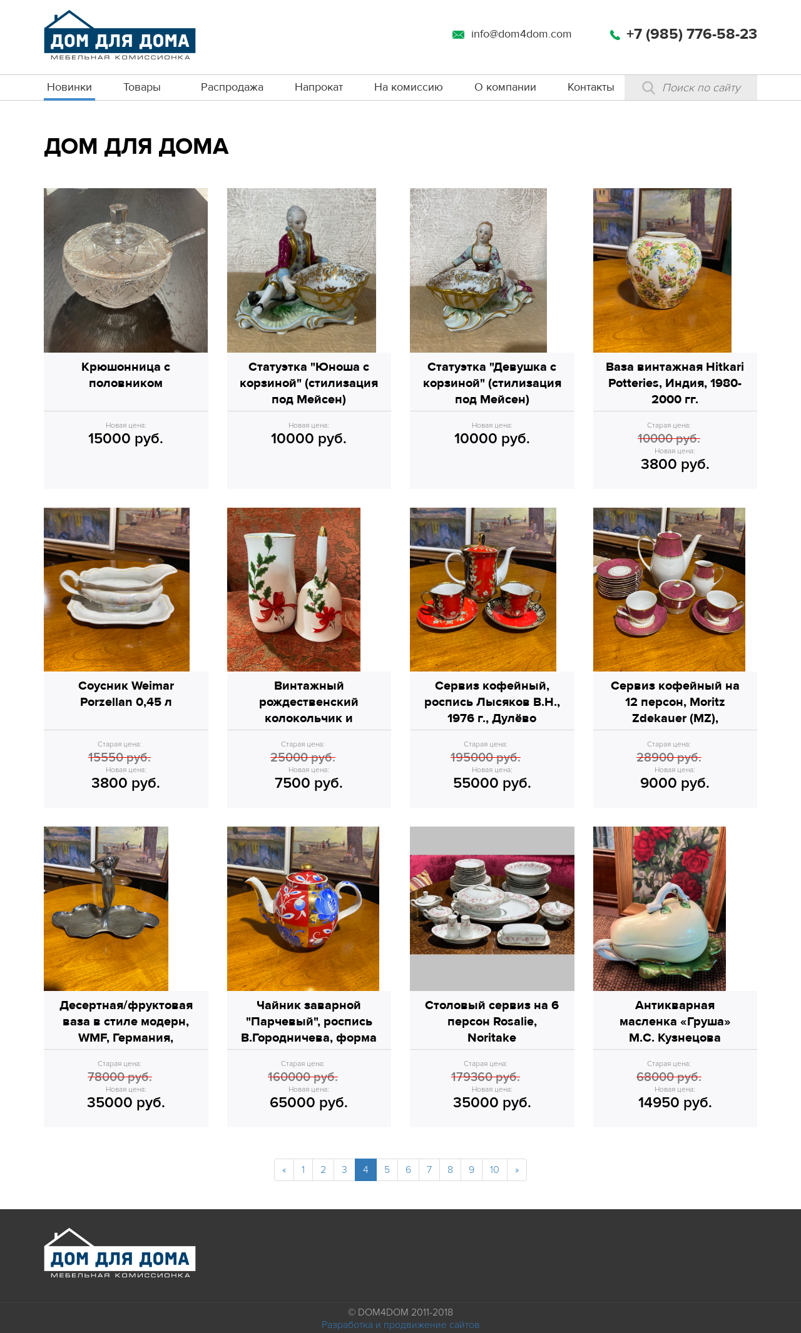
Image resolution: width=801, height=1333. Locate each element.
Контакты (591, 87)
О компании (505, 87)
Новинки (69, 87)
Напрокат (319, 87)
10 (494, 1170)
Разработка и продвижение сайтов (401, 1325)
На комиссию (408, 87)
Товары (142, 87)
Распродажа (232, 87)
